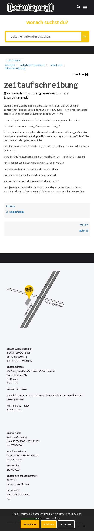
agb (9, 498)
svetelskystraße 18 (17, 375)
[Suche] (76, 7)
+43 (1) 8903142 (18, 356)
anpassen (66, 524)
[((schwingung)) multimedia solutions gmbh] (39, 7)
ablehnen (48, 524)
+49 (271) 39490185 (21, 360)
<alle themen (14, 60)
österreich (12, 383)
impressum (13, 490)
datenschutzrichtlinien (18, 494)
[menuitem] (76, 7)
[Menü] (85, 7)
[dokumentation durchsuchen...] (43, 36)
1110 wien (12, 379)
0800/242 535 (23, 352)
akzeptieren (30, 524)
